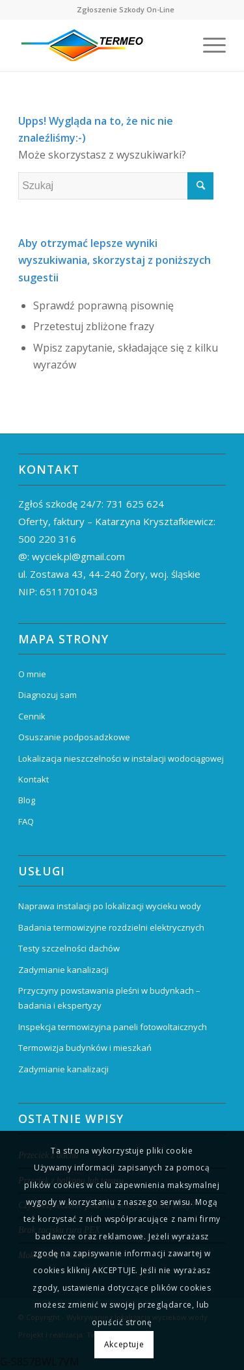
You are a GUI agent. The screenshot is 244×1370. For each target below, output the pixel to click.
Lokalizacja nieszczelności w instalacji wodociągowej (121, 758)
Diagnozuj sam (47, 695)
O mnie (32, 674)
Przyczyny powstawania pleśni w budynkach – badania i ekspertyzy (109, 998)
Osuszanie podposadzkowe (74, 737)
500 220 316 (47, 538)
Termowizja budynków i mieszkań (85, 1047)
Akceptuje (124, 1344)
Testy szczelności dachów (69, 948)
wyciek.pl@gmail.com (78, 556)
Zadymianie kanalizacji (63, 970)
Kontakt (33, 779)
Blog (26, 800)
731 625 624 (135, 503)
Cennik (32, 716)
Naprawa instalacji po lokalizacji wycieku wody (109, 906)
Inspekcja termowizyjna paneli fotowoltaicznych (112, 1027)
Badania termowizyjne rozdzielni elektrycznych (111, 927)
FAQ (26, 821)
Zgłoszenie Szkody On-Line (125, 9)
